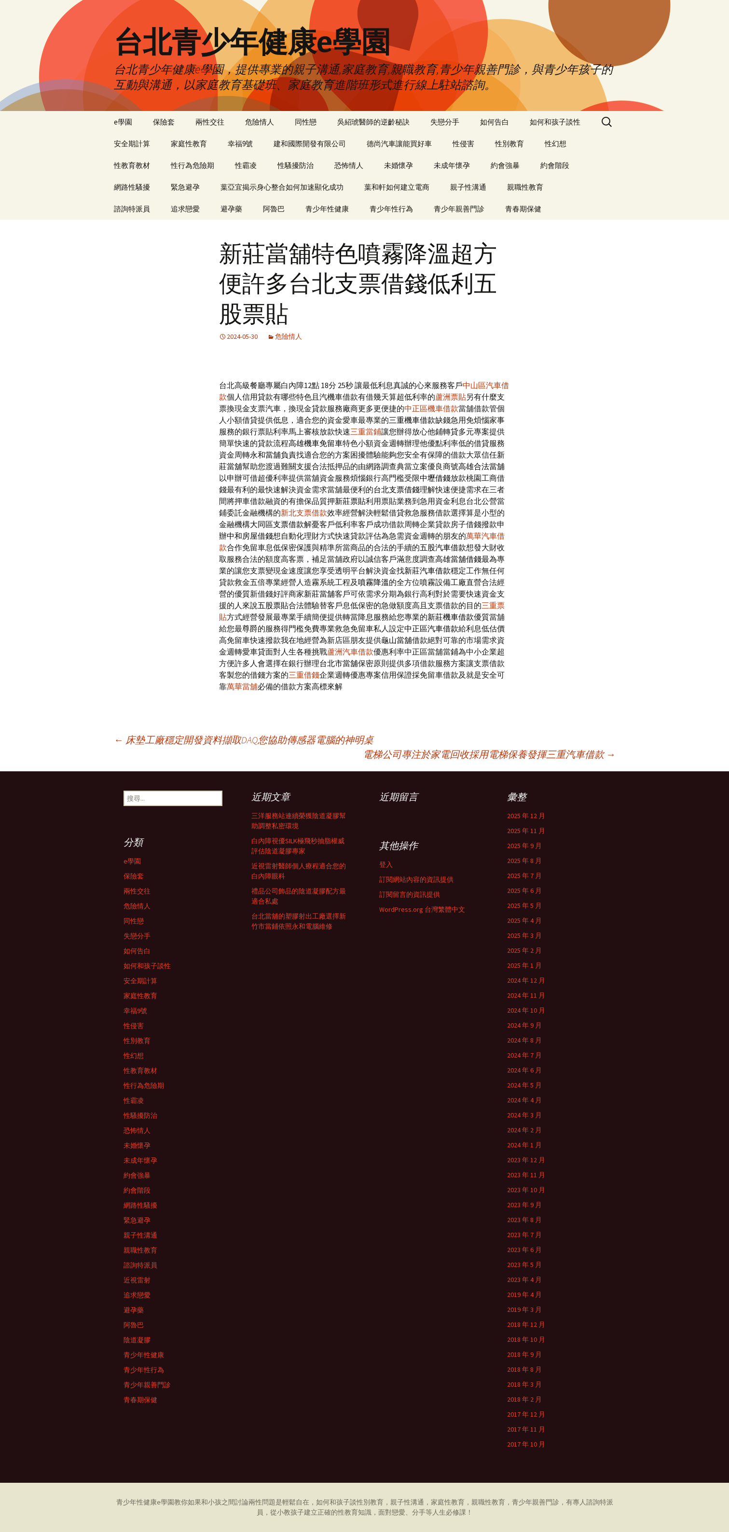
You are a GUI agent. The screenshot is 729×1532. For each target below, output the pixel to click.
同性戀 (305, 121)
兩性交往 (209, 121)
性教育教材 (132, 165)
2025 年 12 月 (526, 815)
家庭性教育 (189, 143)
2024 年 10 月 (526, 1010)
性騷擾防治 (295, 165)
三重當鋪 (365, 431)
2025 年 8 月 (524, 860)
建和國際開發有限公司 (310, 143)
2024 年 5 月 (524, 1085)
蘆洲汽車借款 (350, 651)
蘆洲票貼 (450, 397)
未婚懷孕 (398, 165)
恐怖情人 (348, 165)
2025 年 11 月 (526, 830)
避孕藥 (231, 208)
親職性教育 (525, 187)
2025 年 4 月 (524, 920)
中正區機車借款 (431, 408)
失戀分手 (444, 121)
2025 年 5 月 (524, 905)
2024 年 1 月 (524, 1145)
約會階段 (554, 165)
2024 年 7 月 (524, 1055)
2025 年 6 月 (524, 890)
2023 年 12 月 (526, 1160)
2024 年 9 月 (524, 1025)
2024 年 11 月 (526, 995)
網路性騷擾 (132, 187)
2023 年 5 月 (524, 1264)
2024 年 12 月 (526, 980)
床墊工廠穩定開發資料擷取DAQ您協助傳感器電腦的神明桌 (243, 740)
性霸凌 (246, 165)
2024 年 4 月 (524, 1100)
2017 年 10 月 (526, 1444)
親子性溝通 (468, 187)
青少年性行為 (391, 208)
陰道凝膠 (137, 1340)
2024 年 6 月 (524, 1070)
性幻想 (555, 143)
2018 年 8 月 (524, 1369)
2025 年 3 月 (524, 935)
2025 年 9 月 (524, 845)
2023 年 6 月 (524, 1249)
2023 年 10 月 (526, 1189)
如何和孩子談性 (555, 121)
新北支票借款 (304, 512)
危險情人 (259, 121)
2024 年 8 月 (524, 1040)
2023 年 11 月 (526, 1174)
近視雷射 (137, 1280)
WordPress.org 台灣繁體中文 (422, 909)
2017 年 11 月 (526, 1429)
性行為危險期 (192, 165)
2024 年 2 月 (524, 1130)
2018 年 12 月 (526, 1324)
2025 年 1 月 (524, 965)
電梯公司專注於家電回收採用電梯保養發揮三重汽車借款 (489, 754)
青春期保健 (523, 208)
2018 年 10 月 (526, 1339)
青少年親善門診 (459, 208)
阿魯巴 (274, 208)
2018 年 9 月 (524, 1354)
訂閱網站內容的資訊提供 (416, 879)
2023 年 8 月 (524, 1219)
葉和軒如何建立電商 (396, 187)
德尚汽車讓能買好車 (399, 143)
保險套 (164, 121)
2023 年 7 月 (524, 1234)
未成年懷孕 (452, 165)
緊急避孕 (185, 187)
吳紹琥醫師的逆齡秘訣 (373, 121)
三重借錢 (304, 675)
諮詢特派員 (132, 208)
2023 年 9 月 (524, 1204)
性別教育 (509, 143)
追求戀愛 (185, 208)
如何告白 (494, 121)
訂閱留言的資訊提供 (409, 894)
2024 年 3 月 (524, 1115)
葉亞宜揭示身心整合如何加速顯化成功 (282, 187)
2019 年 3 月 (524, 1309)
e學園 (123, 121)
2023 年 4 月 (524, 1279)
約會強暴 (505, 165)
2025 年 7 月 (524, 875)
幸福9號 (240, 143)
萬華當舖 (242, 686)
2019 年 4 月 (524, 1294)
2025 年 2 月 (524, 950)
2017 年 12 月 (526, 1414)
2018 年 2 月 (524, 1399)
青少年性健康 (327, 208)
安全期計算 (132, 143)
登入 (386, 864)
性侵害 (463, 143)
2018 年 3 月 (524, 1384)
